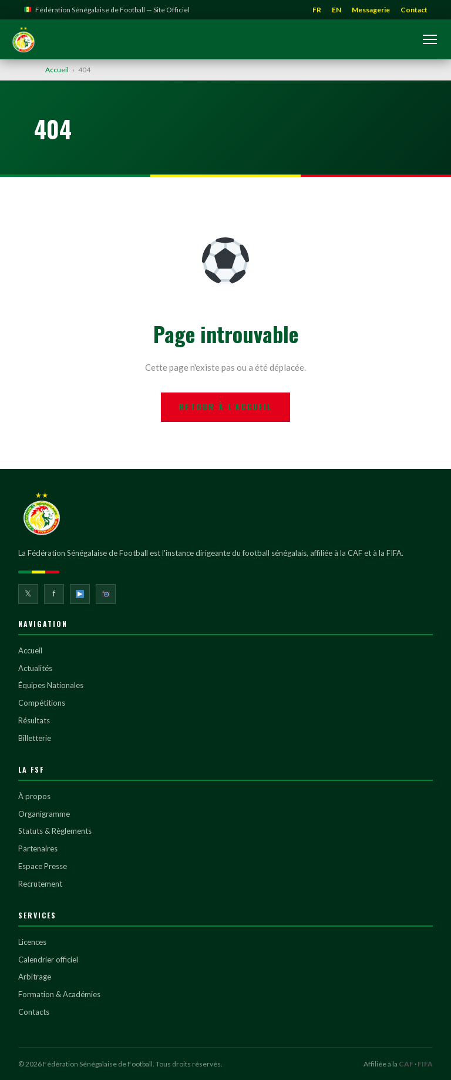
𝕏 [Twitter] (28, 593)
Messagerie (371, 9)
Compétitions (41, 702)
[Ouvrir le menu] (430, 39)
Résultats (34, 720)
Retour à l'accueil (225, 406)
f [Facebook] (53, 593)
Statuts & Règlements (55, 831)
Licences (32, 942)
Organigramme (44, 814)
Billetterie (34, 738)
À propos (34, 796)
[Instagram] (106, 594)
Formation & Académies (59, 994)
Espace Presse (42, 866)
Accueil (57, 69)
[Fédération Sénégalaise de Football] (23, 39)
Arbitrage (34, 976)
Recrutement (40, 883)
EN (336, 9)
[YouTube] (80, 594)
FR (316, 9)
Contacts (33, 1012)
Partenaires (38, 848)
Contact (414, 9)
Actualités (35, 668)
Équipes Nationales (50, 685)
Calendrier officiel (48, 959)
